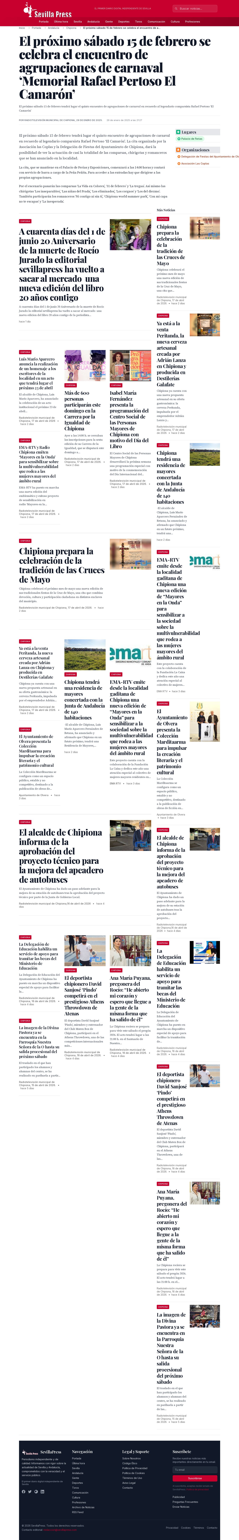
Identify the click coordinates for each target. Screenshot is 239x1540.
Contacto (127, 1487)
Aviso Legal (128, 1482)
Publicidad (179, 1496)
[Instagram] (36, 1491)
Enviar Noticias (181, 1506)
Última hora (61, 21)
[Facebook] (23, 1491)
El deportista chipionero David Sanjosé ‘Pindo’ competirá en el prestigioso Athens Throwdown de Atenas (84, 996)
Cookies (186, 1527)
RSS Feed (77, 1512)
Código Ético (129, 1463)
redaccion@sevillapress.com (60, 1529)
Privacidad (172, 1527)
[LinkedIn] (42, 1491)
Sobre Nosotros (131, 1458)
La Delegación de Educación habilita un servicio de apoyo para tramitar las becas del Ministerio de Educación (38, 956)
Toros (138, 21)
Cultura (175, 21)
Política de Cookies (133, 1473)
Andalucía (93, 21)
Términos (198, 1527)
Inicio (22, 27)
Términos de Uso (132, 1477)
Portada (44, 21)
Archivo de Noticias (83, 1507)
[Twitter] (30, 1491)
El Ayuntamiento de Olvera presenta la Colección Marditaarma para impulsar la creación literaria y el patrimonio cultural (37, 751)
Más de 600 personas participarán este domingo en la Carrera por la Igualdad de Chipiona (82, 410)
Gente (109, 21)
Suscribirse (195, 1478)
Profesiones (192, 21)
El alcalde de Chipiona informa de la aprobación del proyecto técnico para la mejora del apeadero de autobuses (171, 862)
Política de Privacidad (134, 1468)
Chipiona (71, 27)
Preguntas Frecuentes (185, 1501)
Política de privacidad (197, 1489)
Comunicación (156, 21)
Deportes (124, 21)
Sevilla (78, 21)
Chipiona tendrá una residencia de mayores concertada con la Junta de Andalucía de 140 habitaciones (84, 700)
